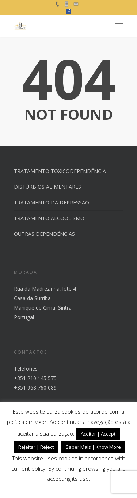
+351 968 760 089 (35, 387)
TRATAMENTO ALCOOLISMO (49, 218)
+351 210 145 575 (35, 378)
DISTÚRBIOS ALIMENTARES (47, 186)
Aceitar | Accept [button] (98, 433)
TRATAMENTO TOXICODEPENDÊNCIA (60, 171)
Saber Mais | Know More (93, 447)
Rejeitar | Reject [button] (36, 447)
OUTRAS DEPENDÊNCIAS (44, 233)
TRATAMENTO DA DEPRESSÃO (51, 202)
